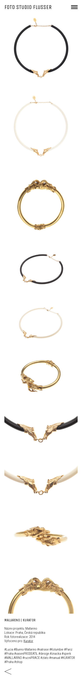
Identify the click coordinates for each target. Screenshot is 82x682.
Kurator (28, 641)
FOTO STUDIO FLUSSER (28, 7)
